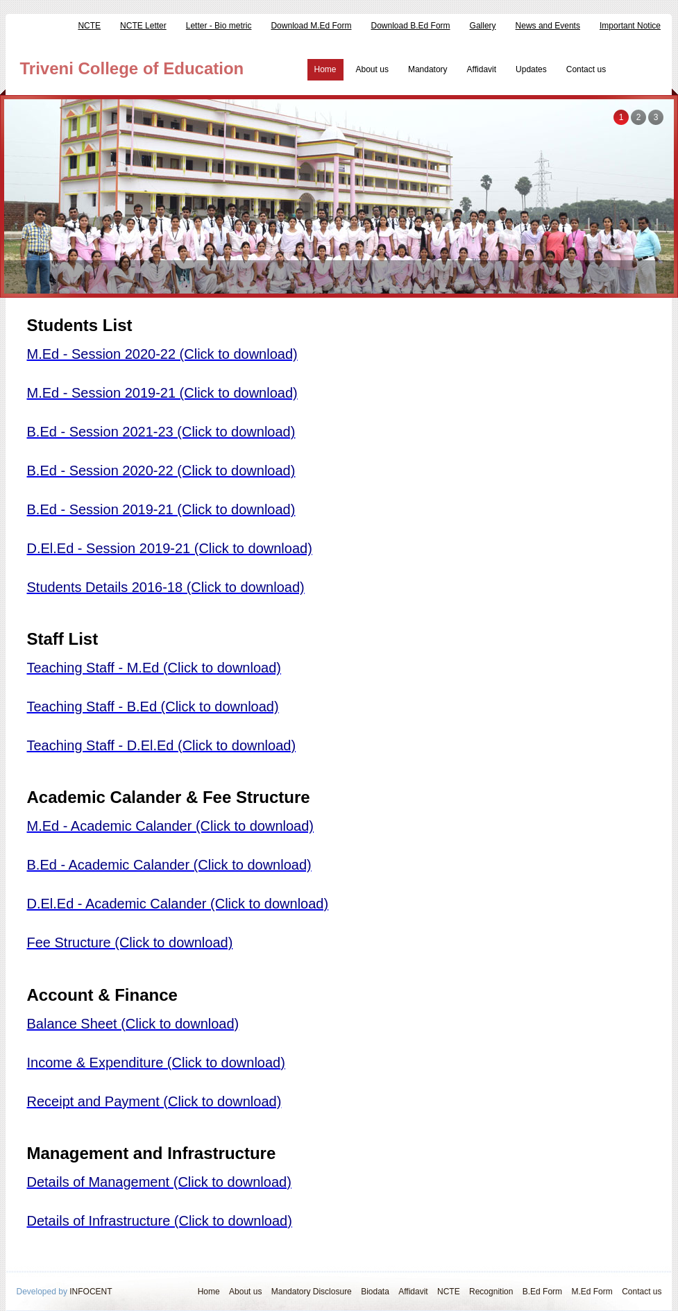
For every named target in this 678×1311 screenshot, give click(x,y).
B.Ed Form (542, 1291)
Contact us (586, 69)
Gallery (483, 26)
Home (325, 69)
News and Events (548, 26)
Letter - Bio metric (219, 26)
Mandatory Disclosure (311, 1291)
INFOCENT (90, 1291)
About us (372, 69)
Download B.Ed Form (410, 26)
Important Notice (630, 26)
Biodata (375, 1291)
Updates (531, 69)
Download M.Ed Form (311, 26)
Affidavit (481, 69)
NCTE (89, 26)
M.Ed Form (591, 1291)
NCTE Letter (143, 26)
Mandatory (428, 69)
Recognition (491, 1291)
